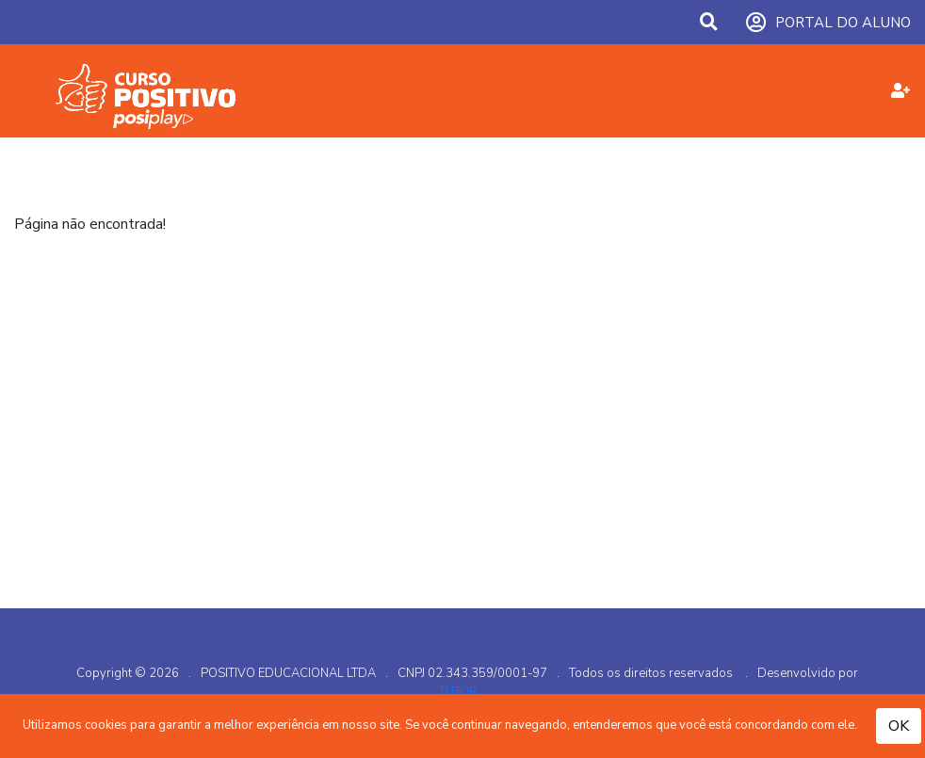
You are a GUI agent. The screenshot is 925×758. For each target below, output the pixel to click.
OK (898, 726)
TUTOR (458, 692)
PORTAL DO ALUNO (828, 23)
